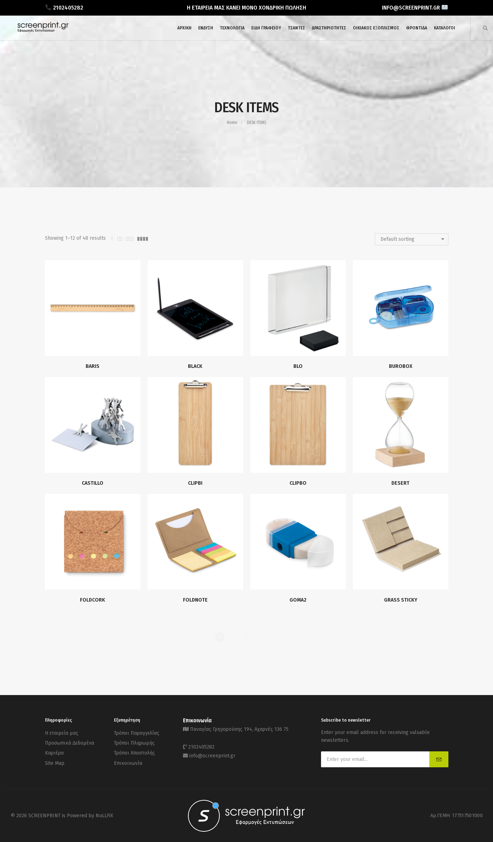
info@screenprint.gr (212, 753)
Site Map (54, 759)
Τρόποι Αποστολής (134, 750)
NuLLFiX (104, 815)
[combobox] (411, 239)
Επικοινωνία (128, 759)
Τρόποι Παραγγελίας (136, 732)
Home (232, 122)
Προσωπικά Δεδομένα (69, 741)
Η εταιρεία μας (61, 732)
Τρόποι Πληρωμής (134, 741)
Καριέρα (54, 750)
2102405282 (201, 745)
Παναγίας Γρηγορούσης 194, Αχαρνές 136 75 (239, 729)
